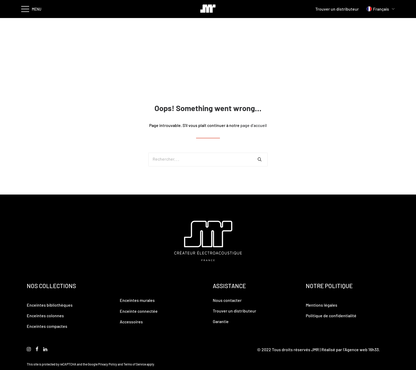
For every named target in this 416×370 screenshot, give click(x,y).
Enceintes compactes (47, 326)
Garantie (221, 321)
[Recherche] (208, 159)
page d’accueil (253, 125)
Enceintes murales (137, 300)
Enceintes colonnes (45, 315)
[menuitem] (378, 9)
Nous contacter (227, 300)
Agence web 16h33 (361, 349)
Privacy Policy (107, 364)
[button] (259, 159)
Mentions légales (321, 304)
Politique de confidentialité (331, 315)
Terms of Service (134, 364)
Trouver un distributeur (337, 8)
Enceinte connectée (139, 311)
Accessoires (131, 321)
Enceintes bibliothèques (50, 304)
